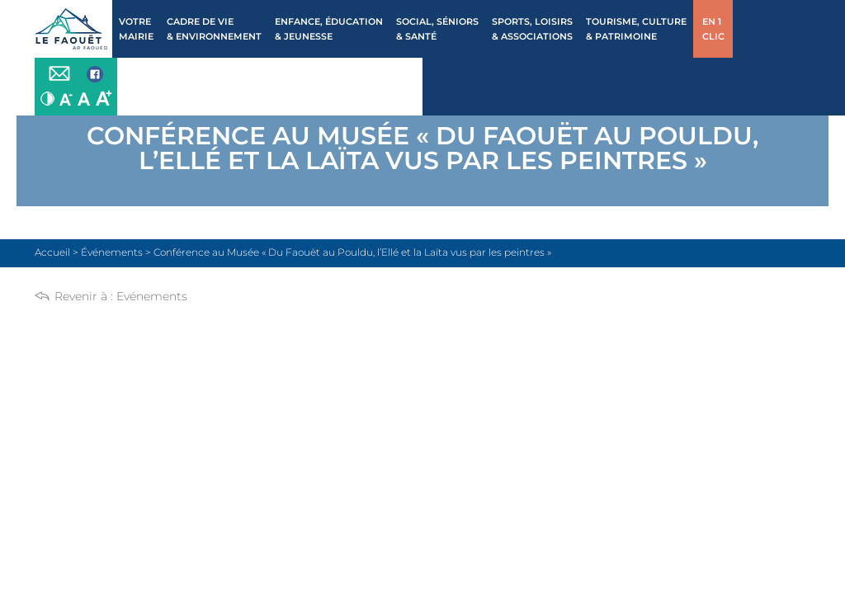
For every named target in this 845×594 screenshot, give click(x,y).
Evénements (151, 296)
